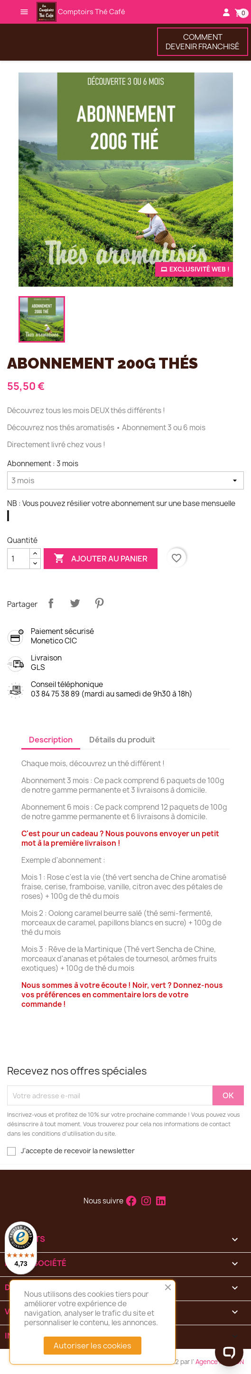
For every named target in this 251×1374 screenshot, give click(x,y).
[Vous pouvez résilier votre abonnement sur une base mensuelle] (8, 516)
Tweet (74, 603)
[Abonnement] (125, 480)
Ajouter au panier (101, 558)
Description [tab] (51, 739)
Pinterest (99, 603)
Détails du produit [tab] (122, 739)
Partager (50, 603)
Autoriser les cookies (92, 1345)
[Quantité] (18, 558)
